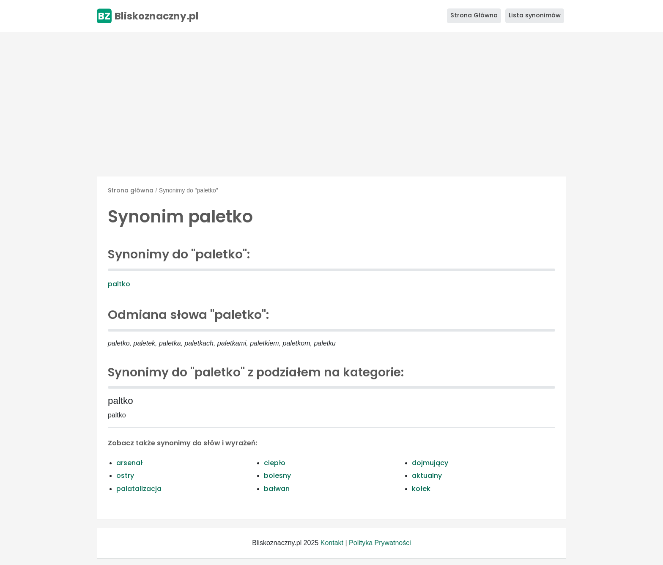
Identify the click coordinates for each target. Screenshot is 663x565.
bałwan (277, 489)
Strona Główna (474, 15)
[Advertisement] (331, 104)
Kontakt (332, 542)
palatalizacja (139, 489)
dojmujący (430, 463)
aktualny (427, 475)
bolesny (277, 475)
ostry (125, 475)
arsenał (129, 463)
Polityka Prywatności (380, 542)
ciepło (274, 463)
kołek (421, 489)
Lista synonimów (535, 15)
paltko (119, 284)
